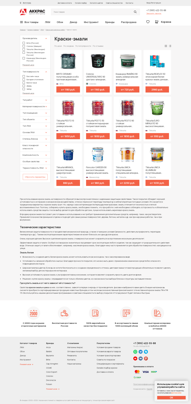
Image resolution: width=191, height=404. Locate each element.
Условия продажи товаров (108, 347)
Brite (48, 359)
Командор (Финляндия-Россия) (35, 59)
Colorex (49, 376)
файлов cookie (176, 393)
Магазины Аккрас (75, 347)
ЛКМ (47, 22)
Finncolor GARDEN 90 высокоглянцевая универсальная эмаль (97, 170)
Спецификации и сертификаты (110, 363)
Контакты (129, 3)
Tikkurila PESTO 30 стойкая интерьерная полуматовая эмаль (97, 123)
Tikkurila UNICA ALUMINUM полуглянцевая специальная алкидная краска (157, 170)
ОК (171, 397)
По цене (58, 46)
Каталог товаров (33, 30)
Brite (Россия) (31, 43)
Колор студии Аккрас (32, 12)
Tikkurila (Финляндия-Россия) (34, 53)
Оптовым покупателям (77, 351)
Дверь (27, 86)
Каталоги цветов (96, 3)
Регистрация (156, 3)
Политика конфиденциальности (145, 384)
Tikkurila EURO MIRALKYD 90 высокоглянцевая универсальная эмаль (157, 123)
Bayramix (50, 355)
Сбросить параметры (35, 177)
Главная (23, 30)
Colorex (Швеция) (32, 46)
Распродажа (128, 22)
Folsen (49, 384)
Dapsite (149, 389)
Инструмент (91, 22)
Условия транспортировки (109, 355)
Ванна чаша (30, 82)
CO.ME (49, 368)
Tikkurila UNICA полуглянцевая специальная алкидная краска (127, 170)
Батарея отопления (33, 79)
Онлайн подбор (81, 3)
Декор (73, 22)
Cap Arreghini (52, 363)
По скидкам (68, 46)
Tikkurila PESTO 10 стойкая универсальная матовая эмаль (65, 123)
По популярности (83, 46)
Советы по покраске (106, 359)
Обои (60, 22)
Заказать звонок (153, 13)
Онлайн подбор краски (107, 368)
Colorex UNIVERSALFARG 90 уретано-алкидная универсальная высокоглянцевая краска (95, 77)
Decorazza (51, 380)
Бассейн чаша (31, 76)
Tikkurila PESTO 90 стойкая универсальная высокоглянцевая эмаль (125, 123)
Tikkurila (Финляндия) (34, 49)
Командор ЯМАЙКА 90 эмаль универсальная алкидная (127, 77)
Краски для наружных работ (55, 30)
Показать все (28, 65)
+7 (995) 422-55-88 (156, 10)
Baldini (49, 351)
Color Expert (51, 372)
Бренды (109, 22)
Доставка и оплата (65, 3)
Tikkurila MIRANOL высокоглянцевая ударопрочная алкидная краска (65, 170)
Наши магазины (74, 363)
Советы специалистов (114, 3)
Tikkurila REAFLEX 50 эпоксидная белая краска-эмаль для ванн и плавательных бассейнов (157, 77)
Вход (148, 3)
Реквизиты (72, 355)
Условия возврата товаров (109, 351)
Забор (27, 89)
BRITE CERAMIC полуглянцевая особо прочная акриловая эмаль (67, 77)
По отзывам (98, 46)
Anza (48, 347)
